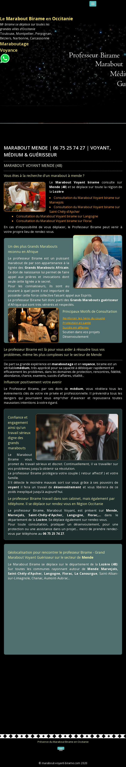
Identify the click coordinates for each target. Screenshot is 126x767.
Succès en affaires (76, 327)
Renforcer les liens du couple (84, 318)
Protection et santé (77, 323)
